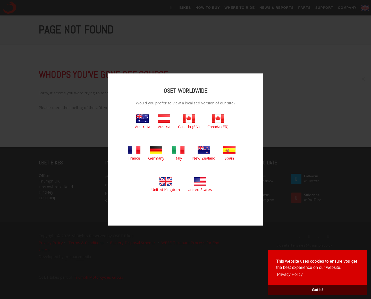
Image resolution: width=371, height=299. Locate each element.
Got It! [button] (317, 290)
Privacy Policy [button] (290, 274)
